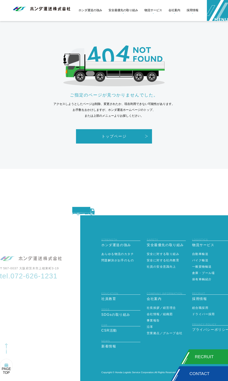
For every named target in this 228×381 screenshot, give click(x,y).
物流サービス (153, 10)
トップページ (114, 136)
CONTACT (199, 373)
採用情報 (192, 10)
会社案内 (174, 10)
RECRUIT (204, 356)
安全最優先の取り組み (123, 10)
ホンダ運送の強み (90, 10)
